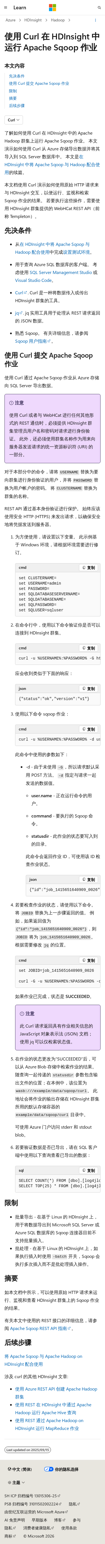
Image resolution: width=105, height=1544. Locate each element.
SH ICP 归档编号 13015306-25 (30, 1495)
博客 (58, 1520)
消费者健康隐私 (37, 1527)
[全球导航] (5, 8)
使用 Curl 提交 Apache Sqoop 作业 (39, 83)
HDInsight (33, 20)
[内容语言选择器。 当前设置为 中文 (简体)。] (19, 1469)
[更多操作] (96, 20)
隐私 (73, 1504)
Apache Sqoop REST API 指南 (38, 1328)
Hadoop (58, 20)
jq (17, 313)
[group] (58, 658)
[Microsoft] (52, 7)
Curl (19, 292)
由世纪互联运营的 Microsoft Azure (34, 1511)
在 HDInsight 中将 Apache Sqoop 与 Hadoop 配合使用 (52, 164)
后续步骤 (17, 105)
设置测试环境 (76, 252)
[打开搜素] (99, 8)
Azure (10, 20)
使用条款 (69, 1527)
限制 (13, 90)
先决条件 (17, 76)
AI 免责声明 (14, 1520)
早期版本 (39, 1520)
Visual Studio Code (33, 280)
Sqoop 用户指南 (31, 341)
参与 (77, 1520)
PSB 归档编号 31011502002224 (31, 1504)
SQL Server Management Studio (61, 272)
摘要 (13, 98)
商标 (8, 1536)
